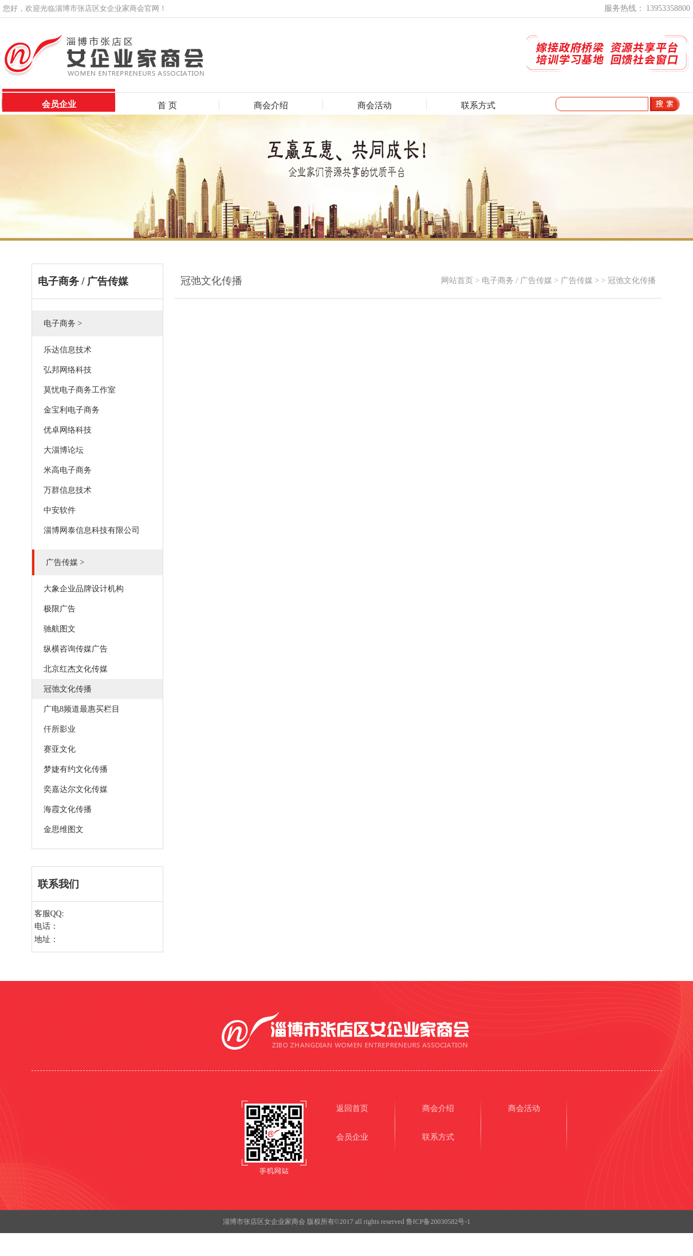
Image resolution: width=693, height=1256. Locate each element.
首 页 (167, 105)
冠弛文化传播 (632, 280)
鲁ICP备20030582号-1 (438, 1222)
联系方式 (478, 105)
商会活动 (374, 105)
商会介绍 (271, 105)
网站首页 (457, 280)
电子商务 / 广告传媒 (517, 280)
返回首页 (352, 1108)
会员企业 (59, 104)
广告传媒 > (580, 280)
